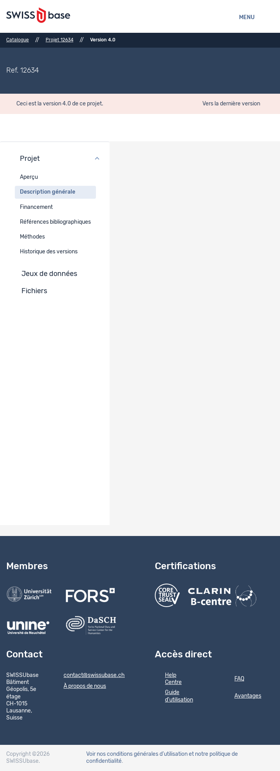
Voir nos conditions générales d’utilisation (137, 754)
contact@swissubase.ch (89, 676)
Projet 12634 (59, 39)
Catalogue (17, 39)
